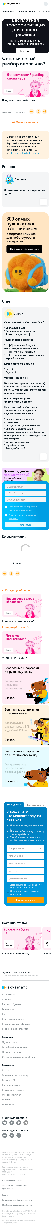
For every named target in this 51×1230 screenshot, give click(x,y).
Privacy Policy (17, 1213)
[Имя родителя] (25, 486)
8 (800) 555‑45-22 (10, 994)
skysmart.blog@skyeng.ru (24, 153)
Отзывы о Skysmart (11, 1094)
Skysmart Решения (11, 1052)
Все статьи (8, 11)
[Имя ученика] (25, 856)
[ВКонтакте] (4, 1122)
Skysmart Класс (10, 1042)
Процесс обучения (11, 1004)
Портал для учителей (13, 1089)
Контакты (7, 1099)
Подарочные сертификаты (16, 1023)
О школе (6, 999)
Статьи (5, 1070)
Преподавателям (11, 1085)
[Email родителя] (25, 499)
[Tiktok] (18, 1135)
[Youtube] (11, 1122)
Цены (5, 1014)
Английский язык (26, 11)
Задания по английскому (15, 1075)
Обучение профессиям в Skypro (18, 1056)
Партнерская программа (15, 1028)
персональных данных (20, 509)
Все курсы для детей (13, 1019)
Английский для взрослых (16, 1047)
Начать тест (25, 50)
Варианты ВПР (9, 1080)
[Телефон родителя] (25, 493)
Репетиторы (8, 1009)
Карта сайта (8, 1104)
